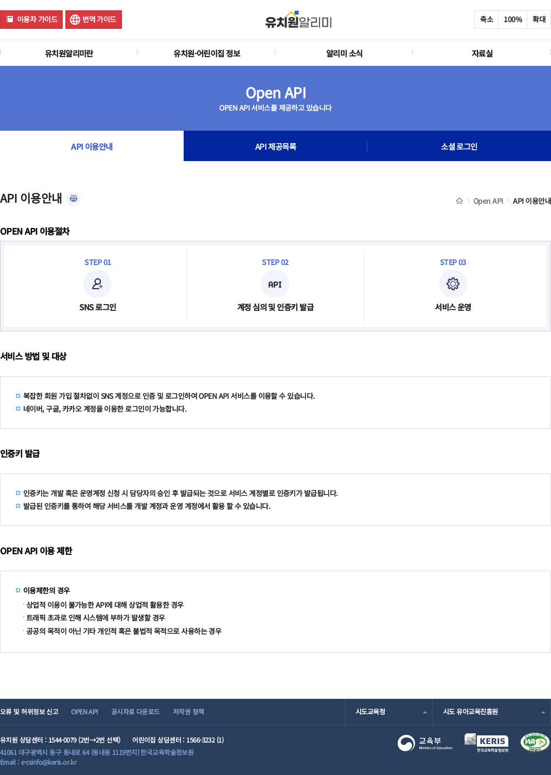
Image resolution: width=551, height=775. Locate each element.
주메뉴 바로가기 (0, 0)
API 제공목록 (275, 146)
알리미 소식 (344, 53)
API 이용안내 (92, 146)
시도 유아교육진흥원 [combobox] (470, 711)
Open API (488, 201)
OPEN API (84, 711)
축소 (486, 19)
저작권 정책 (188, 711)
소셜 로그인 (459, 146)
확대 (538, 19)
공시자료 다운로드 (135, 711)
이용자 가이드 (37, 19)
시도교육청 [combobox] (370, 711)
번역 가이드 (99, 19)
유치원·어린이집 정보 (206, 53)
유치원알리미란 (69, 53)
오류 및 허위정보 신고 (29, 711)
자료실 (482, 53)
